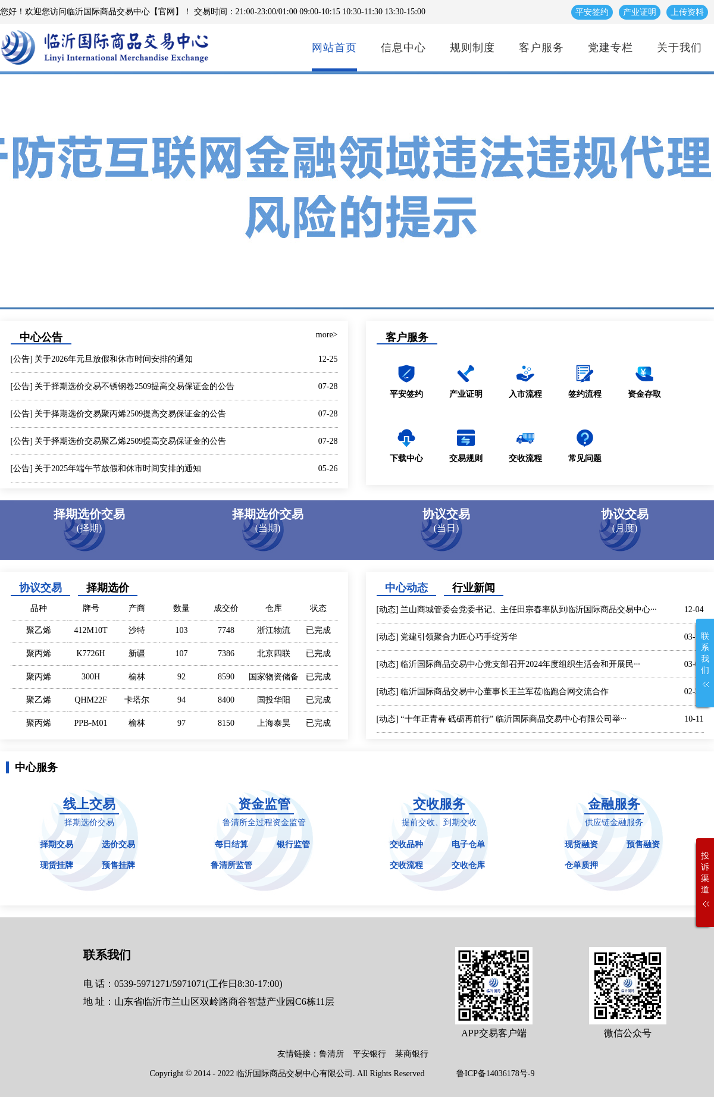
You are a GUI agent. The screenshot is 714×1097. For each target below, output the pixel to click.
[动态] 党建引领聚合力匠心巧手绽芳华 (447, 636)
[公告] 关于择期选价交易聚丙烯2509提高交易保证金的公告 (119, 413)
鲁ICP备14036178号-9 (495, 1073)
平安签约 (592, 12)
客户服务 (541, 48)
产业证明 (639, 12)
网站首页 (334, 48)
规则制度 (472, 48)
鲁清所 (331, 1053)
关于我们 (679, 48)
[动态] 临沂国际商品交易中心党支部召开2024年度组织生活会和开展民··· (508, 664)
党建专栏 (610, 48)
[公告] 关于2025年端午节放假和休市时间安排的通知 (106, 468)
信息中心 (403, 48)
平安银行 (369, 1053)
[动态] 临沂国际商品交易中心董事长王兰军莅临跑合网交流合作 (493, 691)
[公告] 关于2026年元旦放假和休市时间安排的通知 (102, 359)
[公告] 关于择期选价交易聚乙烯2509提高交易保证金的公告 (119, 441)
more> (327, 334)
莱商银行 (411, 1053)
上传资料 (687, 12)
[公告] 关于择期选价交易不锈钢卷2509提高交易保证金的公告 (123, 386)
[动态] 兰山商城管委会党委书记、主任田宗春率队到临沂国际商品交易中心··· (517, 609)
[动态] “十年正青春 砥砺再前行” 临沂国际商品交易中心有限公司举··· (502, 718)
